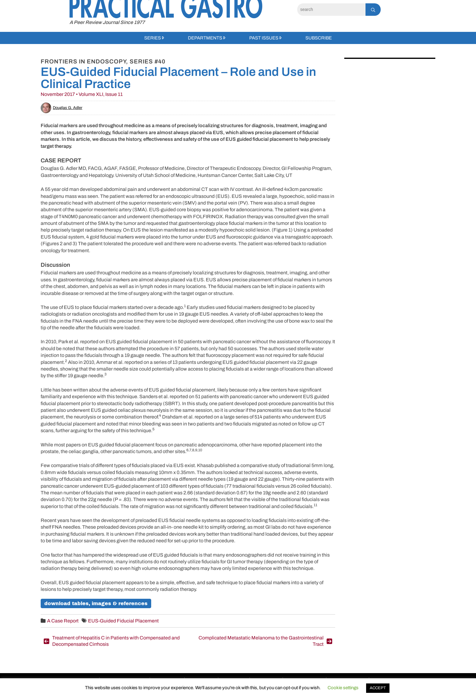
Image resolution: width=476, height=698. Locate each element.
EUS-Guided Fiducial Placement (123, 620)
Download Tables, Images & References (96, 603)
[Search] (331, 9)
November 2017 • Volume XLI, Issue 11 (82, 94)
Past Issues (263, 38)
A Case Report (63, 620)
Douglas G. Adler (61, 108)
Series (152, 38)
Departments (205, 38)
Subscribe (318, 38)
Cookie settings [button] (343, 687)
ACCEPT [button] (378, 688)
